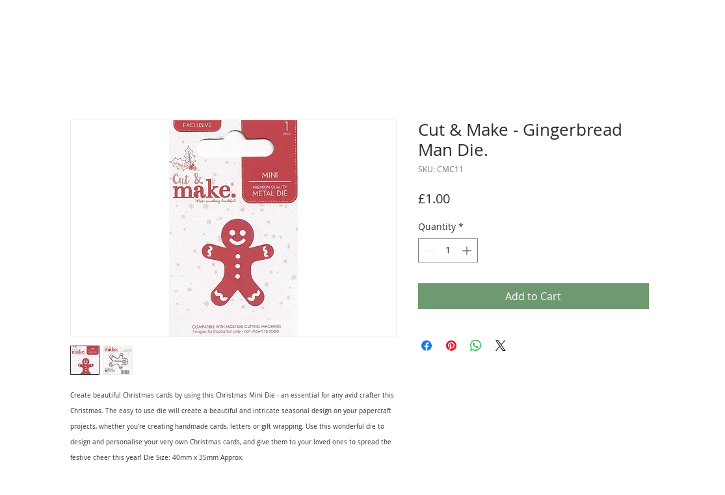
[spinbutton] (448, 250)
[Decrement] (428, 250)
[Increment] (468, 250)
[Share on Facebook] (426, 345)
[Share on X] (500, 345)
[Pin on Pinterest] (451, 345)
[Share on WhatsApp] (476, 345)
